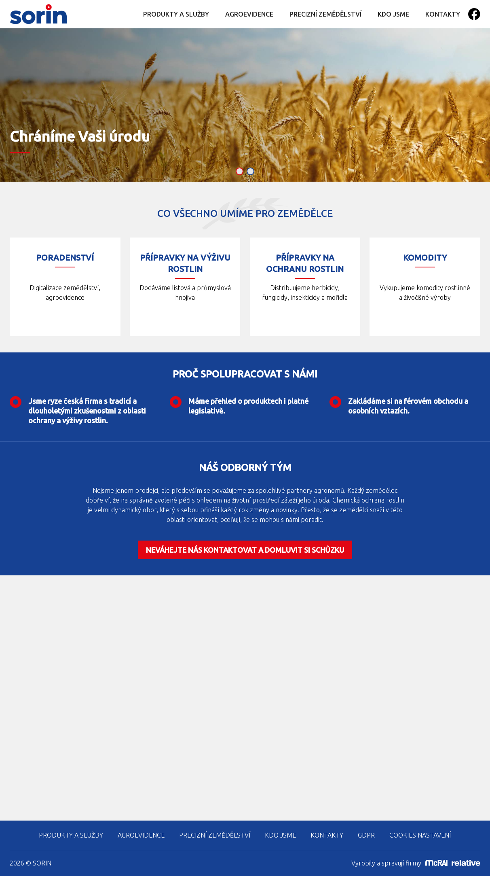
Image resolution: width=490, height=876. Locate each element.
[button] (239, 171)
